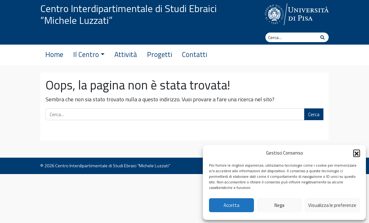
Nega (279, 205)
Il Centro (88, 54)
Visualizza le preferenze (332, 205)
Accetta (231, 205)
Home (54, 54)
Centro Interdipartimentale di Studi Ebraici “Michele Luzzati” (128, 14)
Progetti (159, 54)
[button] (356, 153)
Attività (125, 54)
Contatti (194, 54)
